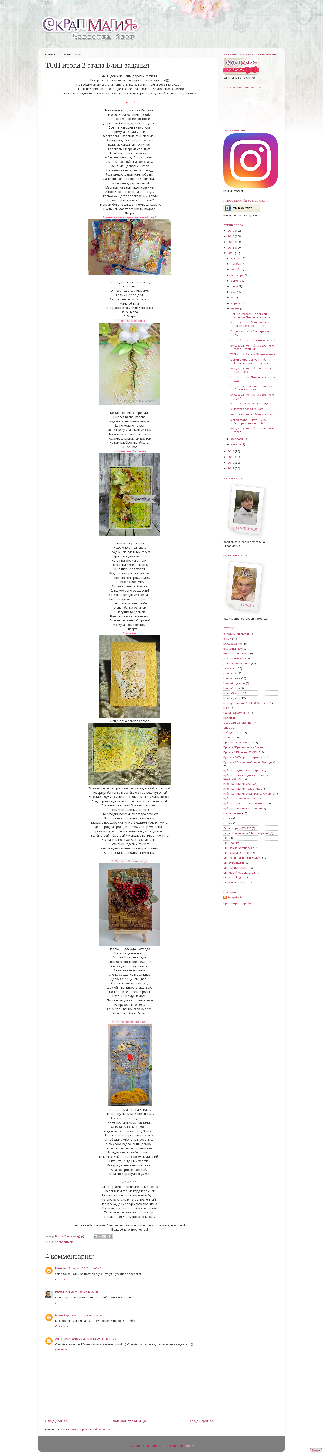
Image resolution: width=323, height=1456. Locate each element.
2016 (231, 247)
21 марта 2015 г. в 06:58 (81, 1292)
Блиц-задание (232, 643)
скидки (227, 823)
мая (234, 297)
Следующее (56, 1421)
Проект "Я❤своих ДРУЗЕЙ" (241, 752)
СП (225, 838)
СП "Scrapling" (232, 877)
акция (227, 639)
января (236, 444)
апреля (236, 303)
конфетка (230, 673)
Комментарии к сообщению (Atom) (92, 1429)
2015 (231, 253)
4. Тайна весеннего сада (129, 1021)
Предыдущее (201, 1421)
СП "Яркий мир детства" (239, 872)
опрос (227, 727)
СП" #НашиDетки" (235, 882)
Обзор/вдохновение (237, 722)
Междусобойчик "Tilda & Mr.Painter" (247, 703)
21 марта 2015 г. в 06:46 (85, 1268)
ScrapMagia (234, 897)
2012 (231, 463)
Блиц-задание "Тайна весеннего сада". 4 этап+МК (252, 347)
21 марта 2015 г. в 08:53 (86, 1315)
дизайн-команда (234, 658)
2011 (231, 468)
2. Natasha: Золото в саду (129, 861)
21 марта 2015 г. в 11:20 (99, 1338)
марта (235, 309)
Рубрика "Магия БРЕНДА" (240, 783)
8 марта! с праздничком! (247, 409)
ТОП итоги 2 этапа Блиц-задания (252, 354)
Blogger (189, 1446)
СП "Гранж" (231, 843)
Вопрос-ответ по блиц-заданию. (252, 414)
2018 (231, 236)
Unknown (61, 1268)
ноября (236, 263)
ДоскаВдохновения (236, 663)
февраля (237, 439)
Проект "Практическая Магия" (244, 747)
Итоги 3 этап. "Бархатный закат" (252, 340)
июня (235, 292)
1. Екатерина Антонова (129, 451)
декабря (237, 258)
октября (237, 269)
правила (229, 737)
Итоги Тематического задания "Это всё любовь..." (251, 387)
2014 (231, 451)
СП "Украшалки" (234, 862)
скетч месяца (232, 813)
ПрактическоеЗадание (238, 742)
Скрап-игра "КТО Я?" (237, 828)
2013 (231, 457)
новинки (229, 718)
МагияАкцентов (234, 683)
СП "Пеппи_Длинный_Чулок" (242, 857)
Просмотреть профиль (239, 903)
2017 (231, 242)
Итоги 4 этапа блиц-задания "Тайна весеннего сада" (249, 324)
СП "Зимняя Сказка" (237, 853)
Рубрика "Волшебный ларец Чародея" (249, 762)
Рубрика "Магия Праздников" (243, 788)
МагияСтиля (231, 688)
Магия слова (231, 678)
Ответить (61, 1279)
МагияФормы (232, 693)
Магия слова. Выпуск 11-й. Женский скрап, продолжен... (251, 361)
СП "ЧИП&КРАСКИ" (236, 867)
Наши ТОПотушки (235, 713)
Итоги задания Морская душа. (251, 403)
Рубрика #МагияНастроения (242, 808)
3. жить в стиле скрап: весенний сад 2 (129, 217)
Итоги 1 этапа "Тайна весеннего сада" (252, 378)
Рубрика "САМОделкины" (240, 798)
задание (229, 668)
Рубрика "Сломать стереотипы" (245, 803)
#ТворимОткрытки (236, 634)
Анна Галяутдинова (68, 1338)
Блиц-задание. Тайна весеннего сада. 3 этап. (251, 370)
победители (65, 1242)
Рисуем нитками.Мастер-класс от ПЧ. (252, 332)
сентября (237, 275)
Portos (59, 1292)
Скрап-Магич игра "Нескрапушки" (246, 833)
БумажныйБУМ (233, 648)
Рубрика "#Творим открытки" (243, 757)
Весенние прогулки (236, 653)
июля (235, 286)
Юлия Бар (62, 1315)
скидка (227, 818)
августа (236, 280)
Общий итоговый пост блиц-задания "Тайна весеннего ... (251, 315)
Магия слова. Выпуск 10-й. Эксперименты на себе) (248, 421)
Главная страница (128, 1421)
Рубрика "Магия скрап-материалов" (247, 793)
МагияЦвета (231, 698)
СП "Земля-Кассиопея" (238, 848)
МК (225, 708)
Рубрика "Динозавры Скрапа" (243, 770)
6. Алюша (129, 633)
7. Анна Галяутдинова (129, 320)
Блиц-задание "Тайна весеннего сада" (252, 396)
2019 (231, 230)
